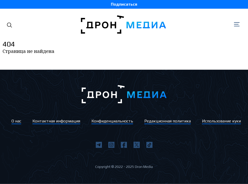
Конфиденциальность (112, 121)
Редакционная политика (167, 121)
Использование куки (221, 121)
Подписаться (124, 4)
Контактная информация (56, 121)
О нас (16, 121)
